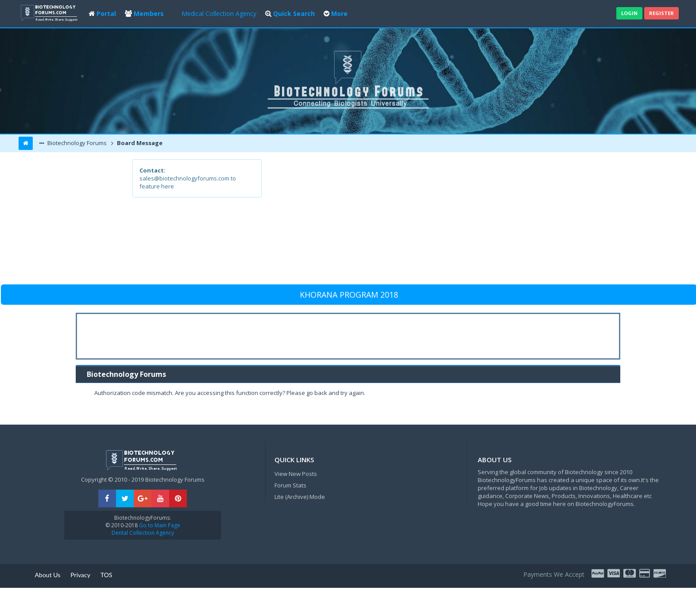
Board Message (139, 143)
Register (661, 13)
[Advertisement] (412, 221)
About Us (48, 575)
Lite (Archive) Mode (300, 497)
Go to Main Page (159, 525)
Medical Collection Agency (219, 13)
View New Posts (296, 474)
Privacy (80, 575)
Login (629, 13)
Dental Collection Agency (143, 533)
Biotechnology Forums (76, 143)
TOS (106, 575)
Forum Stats (290, 485)
